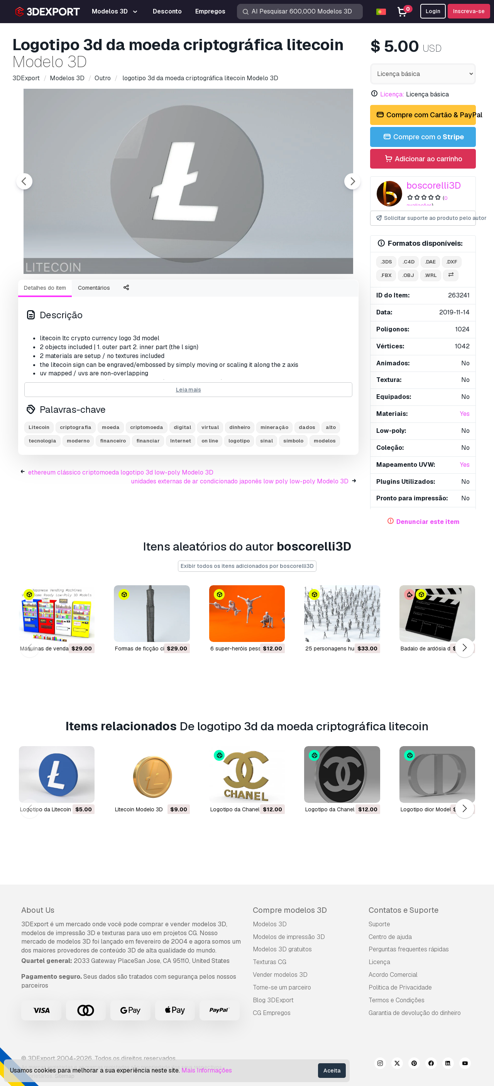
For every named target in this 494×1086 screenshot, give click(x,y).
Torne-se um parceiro (282, 987)
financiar (148, 483)
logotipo (239, 483)
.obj (408, 275)
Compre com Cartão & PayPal (425, 115)
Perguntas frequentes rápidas (409, 949)
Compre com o (423, 137)
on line (209, 483)
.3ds (386, 261)
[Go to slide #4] (205, 294)
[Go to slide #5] (255, 294)
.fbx (386, 275)
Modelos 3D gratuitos (282, 949)
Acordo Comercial (393, 975)
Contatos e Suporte (403, 910)
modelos (325, 483)
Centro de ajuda (390, 937)
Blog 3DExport (273, 1000)
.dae (430, 261)
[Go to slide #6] (304, 294)
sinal (266, 483)
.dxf (451, 261)
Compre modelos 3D (290, 910)
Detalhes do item (45, 330)
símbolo (293, 483)
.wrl (431, 275)
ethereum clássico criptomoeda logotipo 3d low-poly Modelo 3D (120, 515)
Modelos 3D (270, 924)
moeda (111, 469)
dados (307, 469)
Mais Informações (206, 1070)
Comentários (94, 330)
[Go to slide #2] (106, 294)
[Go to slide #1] (57, 294)
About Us (37, 910)
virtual (210, 469)
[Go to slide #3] (156, 294)
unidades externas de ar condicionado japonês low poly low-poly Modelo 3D (240, 524)
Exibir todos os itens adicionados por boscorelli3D (247, 565)
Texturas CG (269, 962)
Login (433, 11)
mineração (274, 469)
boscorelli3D (433, 185)
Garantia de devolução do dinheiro (415, 1013)
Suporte (379, 924)
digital (182, 469)
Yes (465, 414)
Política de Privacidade (400, 987)
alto (331, 469)
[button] (464, 648)
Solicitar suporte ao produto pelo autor (425, 218)
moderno (78, 483)
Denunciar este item (428, 522)
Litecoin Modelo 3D (139, 809)
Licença (379, 962)
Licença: (392, 94)
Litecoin (39, 469)
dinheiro (239, 469)
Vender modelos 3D (280, 975)
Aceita (331, 1070)
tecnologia (42, 483)
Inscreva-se (469, 11)
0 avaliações (427, 202)
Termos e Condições (397, 1000)
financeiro (113, 483)
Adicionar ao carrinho (423, 159)
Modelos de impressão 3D (289, 937)
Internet (180, 483)
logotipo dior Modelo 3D (432, 809)
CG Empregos (272, 1013)
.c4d (408, 261)
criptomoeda (146, 469)
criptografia (75, 469)
